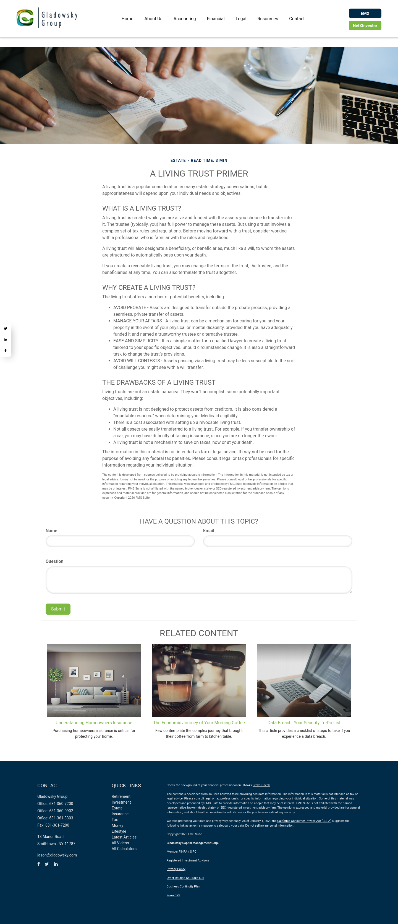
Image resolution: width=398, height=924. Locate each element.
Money (117, 825)
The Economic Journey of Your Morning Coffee (199, 722)
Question (55, 561)
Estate (117, 808)
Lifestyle (119, 831)
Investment (121, 802)
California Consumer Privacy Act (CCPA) (304, 821)
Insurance (120, 814)
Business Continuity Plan (183, 886)
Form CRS (173, 895)
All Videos (120, 843)
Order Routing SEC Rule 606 (185, 878)
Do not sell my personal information (269, 825)
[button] (153, 19)
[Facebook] (5, 351)
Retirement (121, 796)
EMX (365, 13)
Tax (115, 819)
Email (208, 530)
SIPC (193, 851)
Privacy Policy (176, 869)
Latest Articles (124, 837)
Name (51, 530)
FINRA (183, 851)
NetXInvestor (365, 25)
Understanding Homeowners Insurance (94, 722)
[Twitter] (5, 329)
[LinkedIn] (5, 340)
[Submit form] (58, 609)
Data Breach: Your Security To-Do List (304, 722)
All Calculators (124, 849)
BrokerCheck (261, 785)
